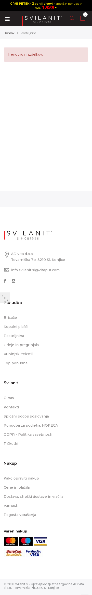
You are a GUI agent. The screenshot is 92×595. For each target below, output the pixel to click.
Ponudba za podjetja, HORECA (31, 425)
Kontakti (11, 407)
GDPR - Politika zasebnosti (28, 434)
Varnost (10, 505)
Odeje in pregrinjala (21, 345)
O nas (9, 398)
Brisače (10, 317)
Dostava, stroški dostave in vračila (33, 496)
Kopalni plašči (16, 326)
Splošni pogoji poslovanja (26, 416)
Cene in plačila (17, 487)
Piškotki (11, 443)
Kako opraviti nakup (21, 478)
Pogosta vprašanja (20, 515)
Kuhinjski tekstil (18, 354)
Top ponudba (15, 363)
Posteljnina (14, 336)
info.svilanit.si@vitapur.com (35, 270)
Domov (9, 33)
